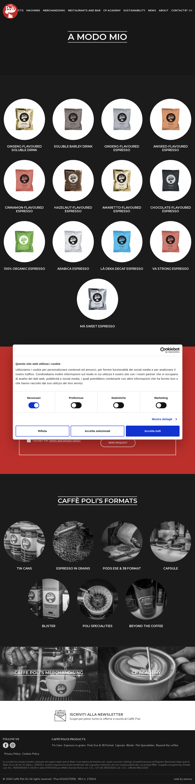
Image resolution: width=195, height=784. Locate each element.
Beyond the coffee (167, 745)
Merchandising (54, 10)
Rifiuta (42, 431)
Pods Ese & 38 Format (100, 745)
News (152, 10)
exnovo (188, 779)
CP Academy (112, 10)
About (163, 10)
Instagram (12, 745)
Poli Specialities (145, 745)
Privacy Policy (12, 754)
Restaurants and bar (84, 10)
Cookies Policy (30, 754)
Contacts (178, 10)
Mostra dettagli (162, 419)
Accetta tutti (153, 431)
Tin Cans (57, 745)
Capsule (120, 745)
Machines (33, 10)
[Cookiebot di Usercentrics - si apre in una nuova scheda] (163, 350)
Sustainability (134, 10)
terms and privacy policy (65, 441)
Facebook (5, 745)
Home (10, 11)
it (186, 10)
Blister (130, 745)
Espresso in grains (75, 745)
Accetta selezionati (97, 431)
